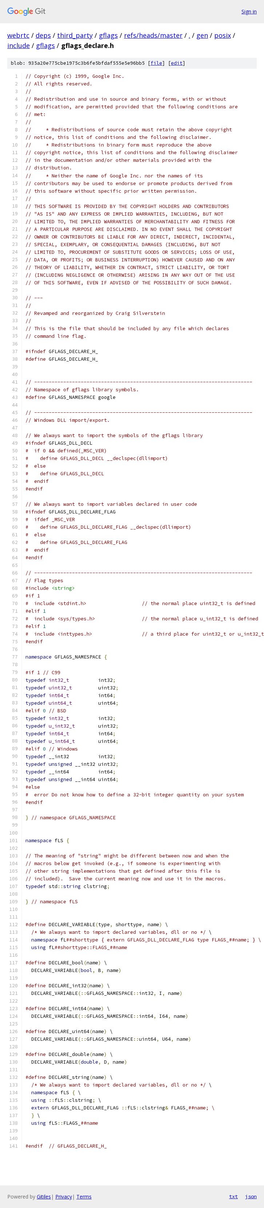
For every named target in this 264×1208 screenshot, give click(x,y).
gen (202, 35)
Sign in (249, 11)
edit (177, 63)
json (251, 1196)
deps (43, 35)
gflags (108, 35)
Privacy (63, 1196)
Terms (84, 1196)
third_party (75, 35)
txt (233, 1196)
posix (222, 35)
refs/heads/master (153, 35)
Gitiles (44, 1196)
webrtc (18, 35)
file (156, 63)
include (18, 45)
